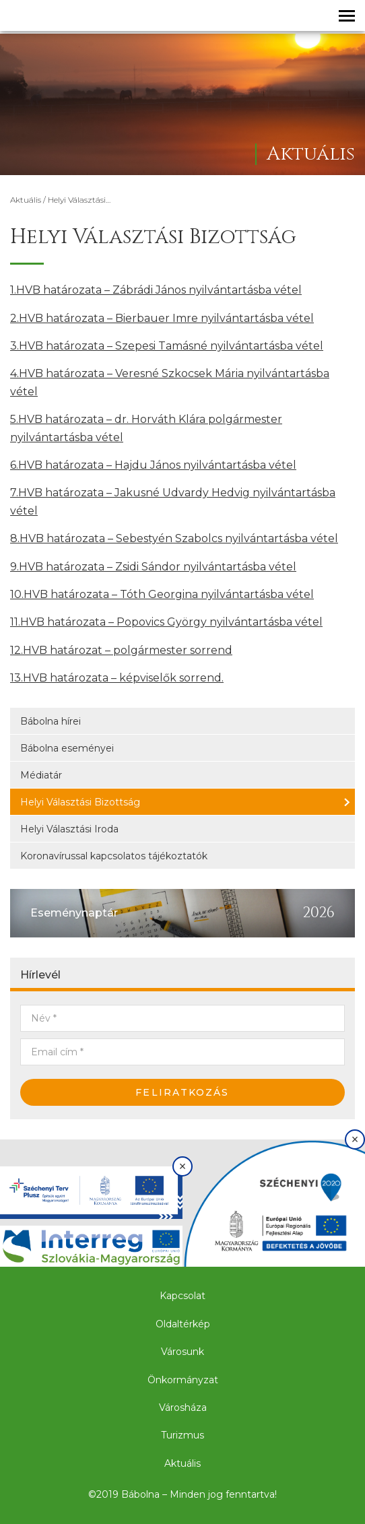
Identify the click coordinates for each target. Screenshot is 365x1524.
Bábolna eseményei (67, 748)
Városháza (183, 1407)
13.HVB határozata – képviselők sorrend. (117, 677)
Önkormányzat (182, 1380)
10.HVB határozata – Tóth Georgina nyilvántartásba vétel (162, 594)
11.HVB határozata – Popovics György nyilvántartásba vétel (166, 622)
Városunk (182, 1352)
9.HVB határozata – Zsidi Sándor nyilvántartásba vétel (153, 566)
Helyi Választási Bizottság (80, 802)
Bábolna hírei (50, 721)
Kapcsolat (182, 1296)
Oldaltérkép (183, 1324)
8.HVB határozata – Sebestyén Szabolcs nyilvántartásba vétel (174, 538)
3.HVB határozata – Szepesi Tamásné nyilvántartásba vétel (166, 345)
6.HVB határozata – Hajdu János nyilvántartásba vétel (153, 465)
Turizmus (182, 1435)
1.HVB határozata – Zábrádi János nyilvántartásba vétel (156, 290)
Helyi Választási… (79, 200)
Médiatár (41, 775)
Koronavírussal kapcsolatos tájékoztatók (113, 856)
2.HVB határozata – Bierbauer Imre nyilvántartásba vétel (162, 318)
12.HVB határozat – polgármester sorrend (121, 650)
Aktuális (25, 200)
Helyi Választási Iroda (69, 829)
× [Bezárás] (183, 1166)
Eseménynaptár (74, 912)
